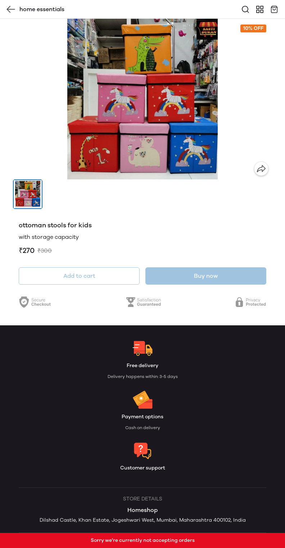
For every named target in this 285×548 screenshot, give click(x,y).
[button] (27, 194)
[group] (142, 99)
